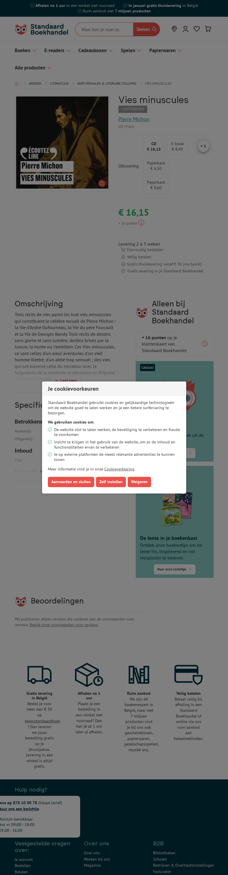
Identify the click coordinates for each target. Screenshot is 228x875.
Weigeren (139, 481)
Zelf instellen (111, 481)
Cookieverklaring (119, 469)
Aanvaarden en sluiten (71, 481)
